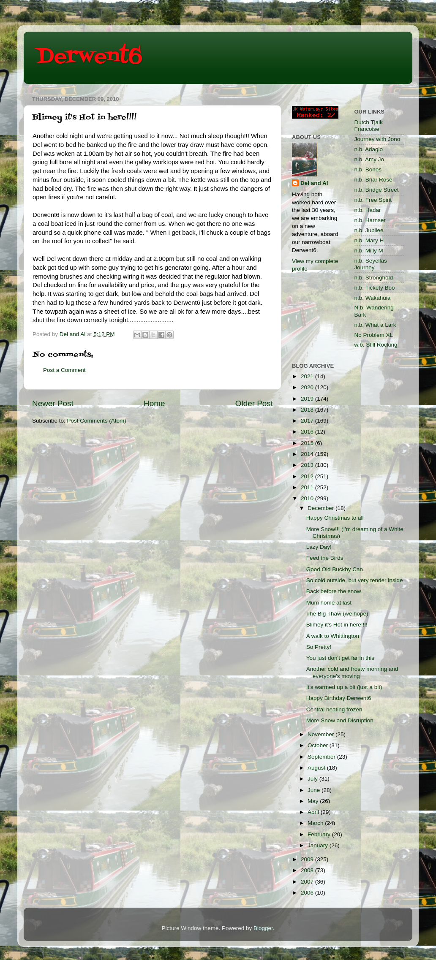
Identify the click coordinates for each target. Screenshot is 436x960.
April (314, 812)
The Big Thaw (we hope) (337, 613)
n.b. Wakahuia (372, 298)
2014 (308, 454)
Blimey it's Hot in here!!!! (337, 624)
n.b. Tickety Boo (374, 288)
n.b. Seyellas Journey (370, 264)
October (319, 745)
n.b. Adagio (368, 149)
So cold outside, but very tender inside (354, 580)
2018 (308, 410)
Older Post (254, 403)
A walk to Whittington (332, 636)
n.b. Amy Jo (369, 159)
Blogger (263, 928)
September (322, 757)
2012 (308, 476)
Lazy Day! (319, 547)
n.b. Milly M (368, 250)
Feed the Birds (324, 558)
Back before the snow (333, 591)
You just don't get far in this (340, 658)
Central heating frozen (334, 709)
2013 (308, 465)
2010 (308, 498)
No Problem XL (373, 335)
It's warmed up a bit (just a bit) (344, 687)
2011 (308, 487)
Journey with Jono (377, 139)
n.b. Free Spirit (373, 200)
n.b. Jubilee (369, 230)
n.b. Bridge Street (376, 190)
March (316, 823)
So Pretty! (318, 647)
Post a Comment (64, 370)
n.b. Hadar (367, 210)
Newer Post (53, 403)
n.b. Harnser (370, 220)
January (319, 845)
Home (154, 403)
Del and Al (314, 183)
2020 (308, 387)
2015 (308, 443)
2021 (308, 376)
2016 (308, 431)
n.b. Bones (368, 169)
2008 (308, 870)
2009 (308, 859)
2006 (308, 892)
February (320, 834)
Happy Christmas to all (335, 518)
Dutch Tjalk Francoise (368, 125)
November (321, 734)
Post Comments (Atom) (96, 421)
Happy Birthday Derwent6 (338, 698)
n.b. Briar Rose (373, 179)
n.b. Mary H (369, 240)
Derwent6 (89, 57)
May (314, 801)
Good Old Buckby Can (334, 569)
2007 (308, 882)
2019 (308, 399)
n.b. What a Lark (375, 325)
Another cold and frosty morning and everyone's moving (352, 672)
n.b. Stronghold (373, 277)
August (317, 768)
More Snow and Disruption (339, 720)
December (321, 508)
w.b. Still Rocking (376, 345)
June (315, 790)
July (313, 779)
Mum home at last (329, 602)
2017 (308, 421)
